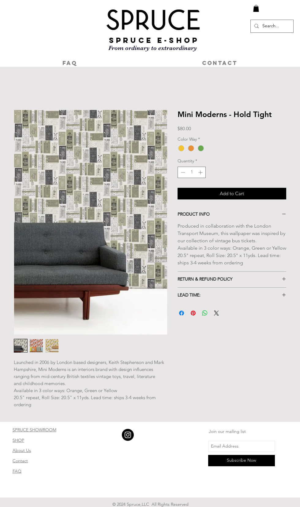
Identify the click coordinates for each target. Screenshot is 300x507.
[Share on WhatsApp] (204, 313)
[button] (256, 8)
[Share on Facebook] (181, 313)
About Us (22, 450)
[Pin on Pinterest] (193, 313)
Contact (20, 460)
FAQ (17, 471)
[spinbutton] (191, 172)
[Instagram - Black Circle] (128, 435)
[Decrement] (182, 172)
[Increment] (201, 172)
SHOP (18, 440)
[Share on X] (216, 313)
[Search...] (271, 26)
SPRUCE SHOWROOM (34, 430)
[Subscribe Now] (241, 460)
